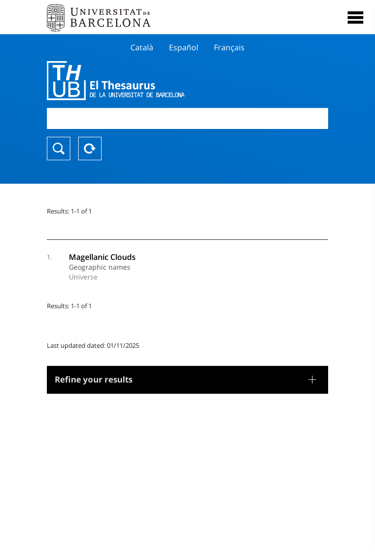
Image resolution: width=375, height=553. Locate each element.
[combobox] (187, 118)
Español (183, 47)
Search (58, 148)
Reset (90, 148)
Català (141, 47)
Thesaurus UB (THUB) (145, 80)
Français (229, 47)
